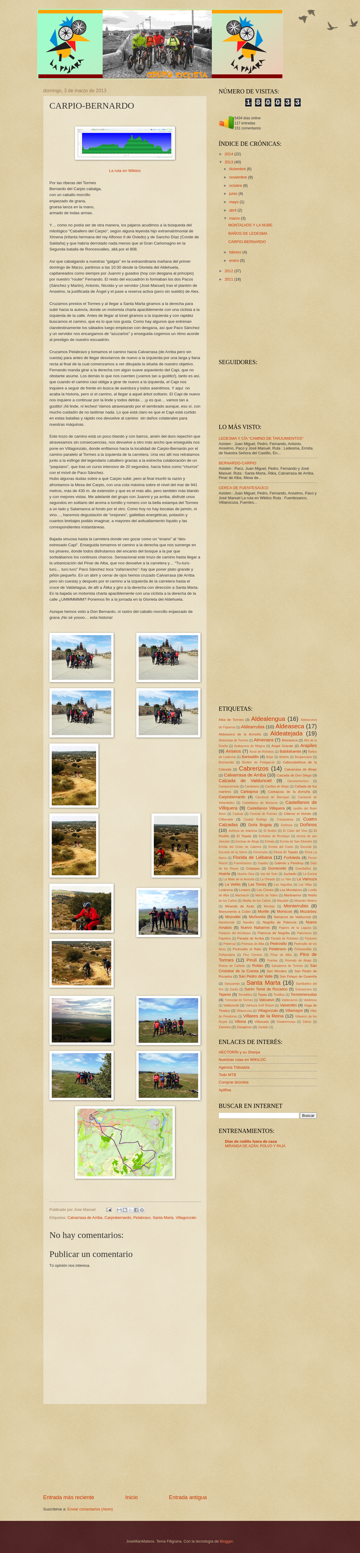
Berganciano (303, 757)
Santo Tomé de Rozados (266, 989)
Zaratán (263, 1027)
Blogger (226, 1541)
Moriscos (284, 911)
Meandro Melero (306, 900)
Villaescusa (244, 1010)
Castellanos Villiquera (266, 808)
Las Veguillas (283, 884)
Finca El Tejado (286, 852)
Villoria (240, 1021)
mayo (234, 202)
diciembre (238, 169)
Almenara (263, 739)
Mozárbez (308, 911)
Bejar (269, 757)
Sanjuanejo (232, 983)
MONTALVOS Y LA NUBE (250, 225)
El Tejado (244, 836)
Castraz (238, 813)
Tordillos (279, 994)
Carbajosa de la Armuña (289, 791)
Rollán (257, 965)
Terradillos (245, 994)
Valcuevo (266, 1000)
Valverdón (288, 1005)
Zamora (225, 1027)
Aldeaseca (290, 726)
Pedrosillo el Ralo (247, 949)
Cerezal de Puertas (263, 813)
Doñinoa (286, 825)
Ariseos (233, 751)
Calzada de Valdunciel (245, 780)
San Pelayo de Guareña (298, 976)
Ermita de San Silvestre (296, 841)
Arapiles (308, 745)
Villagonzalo (186, 1217)
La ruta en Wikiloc (125, 170)
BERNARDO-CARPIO (237, 463)
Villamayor (294, 1010)
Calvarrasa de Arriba (85, 1217)
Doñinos (308, 824)
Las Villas (305, 884)
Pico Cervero (252, 954)
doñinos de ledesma (242, 830)
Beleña (284, 757)
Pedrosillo (278, 943)
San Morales (277, 971)
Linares (244, 890)
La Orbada (267, 879)
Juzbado (290, 874)
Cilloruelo (226, 819)
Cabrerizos (254, 768)
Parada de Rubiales (284, 938)
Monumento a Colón (235, 911)
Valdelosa (310, 1000)
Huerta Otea (245, 874)
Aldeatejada (286, 733)
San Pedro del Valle (256, 976)
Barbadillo (250, 756)
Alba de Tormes (231, 719)
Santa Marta (163, 1217)
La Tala (286, 879)
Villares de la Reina (263, 1015)
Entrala (270, 841)
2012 (229, 271)
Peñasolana (227, 954)
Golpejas (253, 868)
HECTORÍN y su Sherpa (239, 1052)
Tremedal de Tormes (239, 1000)
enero (234, 260)
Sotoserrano (303, 989)
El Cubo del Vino (295, 830)
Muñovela (257, 917)
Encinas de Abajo (247, 841)
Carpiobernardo (117, 1217)
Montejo (269, 906)
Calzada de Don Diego (294, 775)
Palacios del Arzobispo (235, 933)
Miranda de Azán (239, 906)
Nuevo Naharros (255, 927)
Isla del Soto (269, 874)
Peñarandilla (303, 949)
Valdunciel (231, 1005)
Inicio (131, 1497)
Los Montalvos (291, 890)
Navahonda (226, 922)
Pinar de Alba (281, 954)
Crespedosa (285, 819)
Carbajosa (249, 791)
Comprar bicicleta (233, 1082)
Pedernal (229, 943)
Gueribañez (303, 868)
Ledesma (226, 890)
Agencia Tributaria (234, 1067)
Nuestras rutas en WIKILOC (242, 1059)
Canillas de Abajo (277, 786)
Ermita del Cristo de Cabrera (240, 846)
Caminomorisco (298, 781)
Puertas (272, 960)
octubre (236, 185)
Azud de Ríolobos (262, 751)
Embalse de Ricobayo (274, 836)
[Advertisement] (125, 1449)
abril (233, 210)
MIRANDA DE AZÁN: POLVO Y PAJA (255, 1146)
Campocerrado (229, 786)
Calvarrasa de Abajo (300, 769)
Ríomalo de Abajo (298, 960)
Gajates (263, 863)
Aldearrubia (252, 726)
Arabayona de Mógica (249, 746)
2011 (229, 279)
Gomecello (277, 868)
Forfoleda (292, 857)
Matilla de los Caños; (256, 900)
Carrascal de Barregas (272, 797)
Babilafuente (290, 751)
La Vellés (233, 884)
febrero (235, 252)
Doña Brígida (260, 825)
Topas (262, 994)
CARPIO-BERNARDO (247, 241)
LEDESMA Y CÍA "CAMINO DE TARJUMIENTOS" (261, 438)
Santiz (234, 989)
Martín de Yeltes (266, 895)
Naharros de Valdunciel (292, 917)
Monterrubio (296, 905)
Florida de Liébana (252, 857)
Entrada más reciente (68, 1497)
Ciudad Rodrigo (255, 819)
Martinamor (292, 895)
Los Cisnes (264, 890)
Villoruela (262, 1021)
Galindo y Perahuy (289, 863)
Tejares (225, 994)
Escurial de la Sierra (233, 852)
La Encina (310, 874)
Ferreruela (260, 852)
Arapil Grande (282, 746)
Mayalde (283, 900)
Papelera (225, 938)
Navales (248, 922)
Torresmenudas (303, 994)
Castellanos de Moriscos (260, 802)
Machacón (242, 895)
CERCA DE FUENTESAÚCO (243, 488)
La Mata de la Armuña (238, 879)
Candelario (252, 786)
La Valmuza (307, 879)
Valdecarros (290, 1000)
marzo (235, 218)
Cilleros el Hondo (297, 813)
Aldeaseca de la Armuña (240, 734)
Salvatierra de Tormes (287, 966)
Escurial (306, 846)
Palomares (304, 933)
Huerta (224, 873)
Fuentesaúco (243, 863)
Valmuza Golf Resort (260, 1005)
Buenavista (226, 762)
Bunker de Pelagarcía (258, 762)
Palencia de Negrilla (273, 933)
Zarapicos (244, 1027)
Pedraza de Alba (253, 943)
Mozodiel (233, 917)
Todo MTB (227, 1075)
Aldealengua (268, 718)
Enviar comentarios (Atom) (90, 1509)
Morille (263, 911)
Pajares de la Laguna (295, 927)
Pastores (311, 938)
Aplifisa (225, 1090)
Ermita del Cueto (280, 846)
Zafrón (307, 1021)
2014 (229, 154)
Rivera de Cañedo (232, 966)
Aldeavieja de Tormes (233, 740)
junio (233, 193)
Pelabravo (142, 1217)
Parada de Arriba (250, 938)
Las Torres (257, 884)
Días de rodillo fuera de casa (251, 1141)
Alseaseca (290, 740)
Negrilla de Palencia (280, 922)
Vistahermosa (286, 1021)
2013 (229, 162)
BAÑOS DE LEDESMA (247, 233)
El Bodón (270, 830)
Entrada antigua (188, 1497)
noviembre (238, 177)
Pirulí (251, 959)
